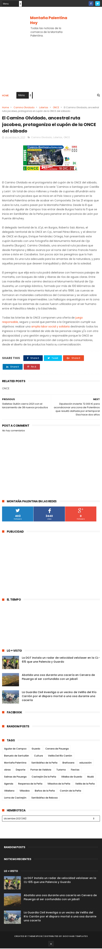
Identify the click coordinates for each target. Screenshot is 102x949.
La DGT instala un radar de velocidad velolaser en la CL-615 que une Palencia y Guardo (61, 661)
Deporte (20, 770)
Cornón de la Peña (70, 791)
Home (5, 95)
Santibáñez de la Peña (44, 763)
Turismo (61, 770)
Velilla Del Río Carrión (60, 756)
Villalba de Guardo (71, 777)
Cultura (38, 756)
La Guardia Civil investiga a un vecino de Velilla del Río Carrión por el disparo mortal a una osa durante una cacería (59, 697)
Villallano (9, 791)
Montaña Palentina (15, 763)
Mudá (90, 777)
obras (7, 770)
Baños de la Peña (45, 791)
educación (85, 763)
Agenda (8, 784)
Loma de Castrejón (15, 798)
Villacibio (25, 791)
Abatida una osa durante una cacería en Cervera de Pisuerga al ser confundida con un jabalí (58, 678)
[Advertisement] (33, 564)
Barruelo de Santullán (16, 756)
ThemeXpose (35, 936)
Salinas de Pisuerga (15, 777)
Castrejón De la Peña (44, 777)
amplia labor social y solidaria (50, 328)
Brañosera (68, 763)
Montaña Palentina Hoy (48, 20)
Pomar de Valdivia (40, 770)
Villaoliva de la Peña (58, 784)
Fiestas (75, 770)
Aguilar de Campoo (15, 749)
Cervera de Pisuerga (57, 749)
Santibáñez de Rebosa (44, 798)
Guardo (36, 749)
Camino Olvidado (24, 107)
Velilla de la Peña (85, 784)
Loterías (43, 107)
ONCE (56, 107)
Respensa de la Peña (30, 784)
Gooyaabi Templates (75, 936)
